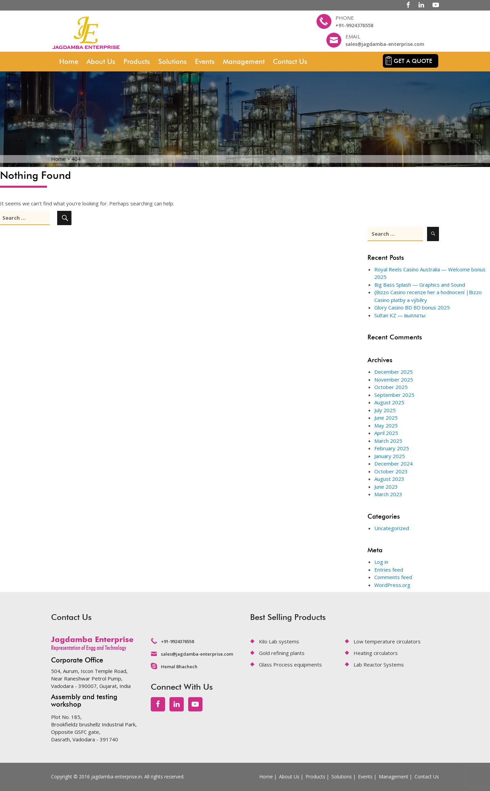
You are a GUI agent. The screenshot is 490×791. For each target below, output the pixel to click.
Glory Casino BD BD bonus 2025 (412, 307)
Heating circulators (376, 653)
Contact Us (290, 61)
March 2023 (388, 494)
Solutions (172, 61)
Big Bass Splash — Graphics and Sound (419, 284)
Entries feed (388, 569)
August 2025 (389, 402)
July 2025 (385, 410)
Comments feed (393, 577)
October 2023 (391, 471)
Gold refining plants (282, 653)
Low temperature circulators (387, 641)
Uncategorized (391, 528)
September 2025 (394, 394)
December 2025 (393, 371)
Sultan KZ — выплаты (399, 315)
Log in (381, 561)
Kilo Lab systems (279, 641)
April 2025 (386, 433)
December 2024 (393, 463)
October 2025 (391, 387)
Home (68, 61)
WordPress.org (392, 585)
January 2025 (389, 456)
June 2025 (386, 417)
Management (244, 61)
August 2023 (389, 478)
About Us (100, 61)
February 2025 (391, 448)
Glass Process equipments (290, 664)
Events (205, 61)
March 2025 (388, 440)
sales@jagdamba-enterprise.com (384, 44)
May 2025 (386, 425)
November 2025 (393, 379)
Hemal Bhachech (179, 666)
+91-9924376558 (354, 25)
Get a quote (413, 60)
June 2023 (386, 486)
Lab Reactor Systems (379, 664)
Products (137, 61)
